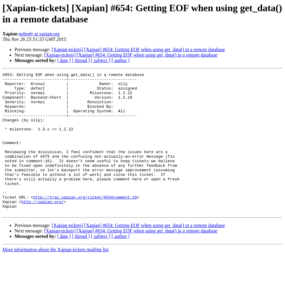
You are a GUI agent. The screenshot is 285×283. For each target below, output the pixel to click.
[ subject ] (100, 60)
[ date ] (64, 60)
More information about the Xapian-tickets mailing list (55, 277)
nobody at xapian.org (39, 33)
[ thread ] (81, 60)
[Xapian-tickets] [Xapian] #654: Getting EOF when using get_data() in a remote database (138, 49)
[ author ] (121, 60)
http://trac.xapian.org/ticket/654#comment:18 (85, 222)
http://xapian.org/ (42, 228)
